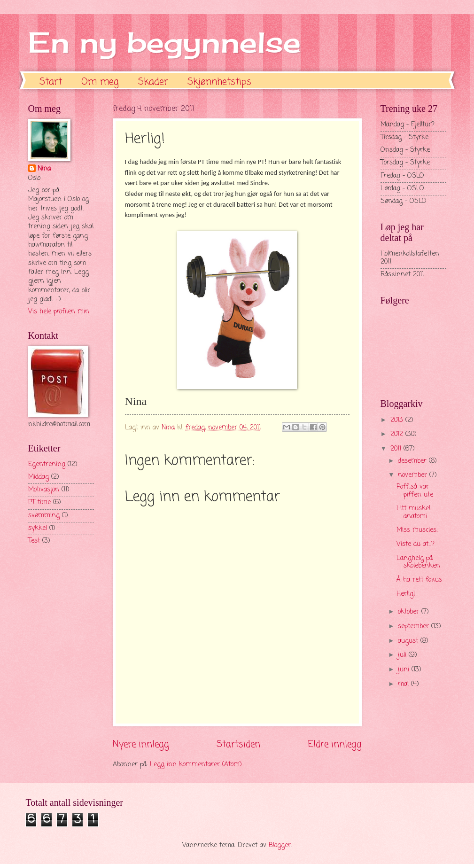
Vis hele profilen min (58, 312)
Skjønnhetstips (219, 82)
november (413, 475)
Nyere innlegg (141, 744)
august (409, 641)
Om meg (100, 82)
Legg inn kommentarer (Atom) (196, 765)
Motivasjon (43, 490)
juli (403, 655)
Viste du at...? (415, 544)
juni (405, 670)
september (414, 626)
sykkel (37, 528)
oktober (409, 612)
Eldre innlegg (335, 744)
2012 (397, 434)
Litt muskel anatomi (413, 513)
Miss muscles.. (417, 530)
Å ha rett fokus (419, 580)
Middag (38, 477)
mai (404, 684)
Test (34, 541)
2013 (397, 420)
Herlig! (405, 594)
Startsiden (238, 744)
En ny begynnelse (164, 42)
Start (50, 82)
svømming (44, 516)
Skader (153, 82)
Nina (44, 169)
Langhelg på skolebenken (418, 562)
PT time (39, 502)
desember (413, 461)
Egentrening (46, 464)
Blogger (280, 845)
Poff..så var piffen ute (414, 491)
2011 (397, 449)
